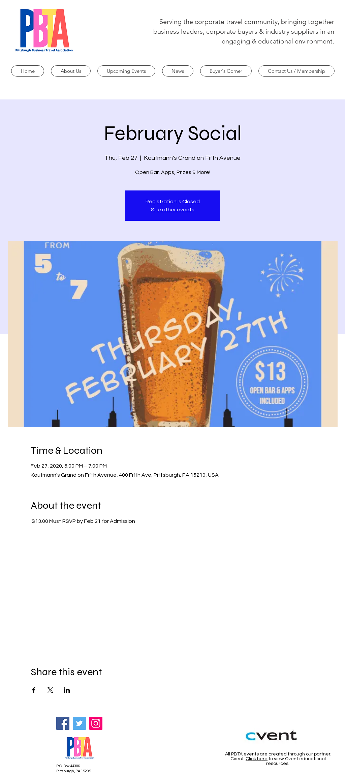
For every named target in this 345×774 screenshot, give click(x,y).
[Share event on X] (50, 690)
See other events (172, 209)
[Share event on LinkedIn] (67, 690)
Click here (257, 758)
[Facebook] (62, 723)
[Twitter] (79, 723)
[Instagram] (95, 723)
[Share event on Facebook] (34, 690)
